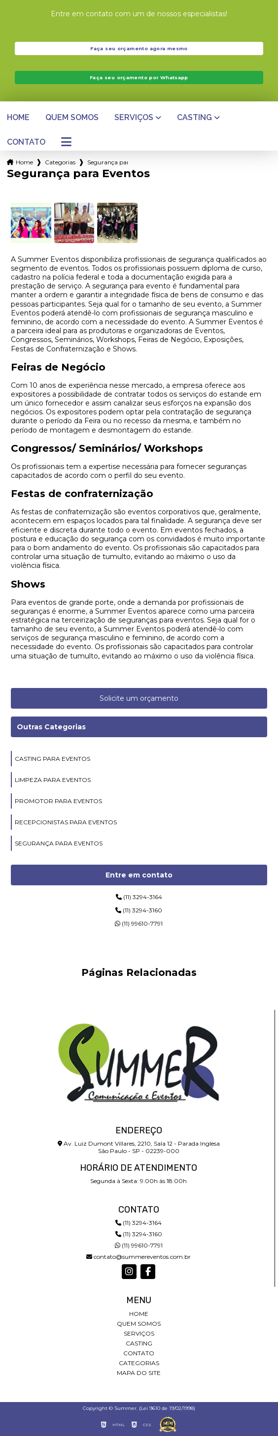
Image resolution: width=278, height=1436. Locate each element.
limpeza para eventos (53, 779)
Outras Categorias (51, 726)
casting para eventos (52, 758)
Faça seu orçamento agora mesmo (138, 48)
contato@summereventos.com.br (138, 1256)
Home (18, 117)
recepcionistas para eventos (66, 822)
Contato (26, 142)
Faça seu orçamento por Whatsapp (139, 77)
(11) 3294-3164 (139, 897)
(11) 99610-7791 (139, 923)
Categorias (60, 162)
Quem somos (72, 117)
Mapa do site (139, 1372)
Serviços (133, 117)
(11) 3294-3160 (138, 910)
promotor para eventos (58, 801)
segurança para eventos (59, 843)
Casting (194, 117)
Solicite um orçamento (139, 698)
